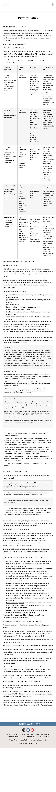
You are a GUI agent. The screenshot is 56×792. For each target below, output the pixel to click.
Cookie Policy (23, 740)
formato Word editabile (41, 678)
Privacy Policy (13, 740)
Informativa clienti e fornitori (38, 740)
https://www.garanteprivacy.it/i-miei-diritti (15, 617)
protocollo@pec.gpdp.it (43, 691)
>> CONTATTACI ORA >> (28, 724)
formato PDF (29, 678)
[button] (53, 4)
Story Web (34, 743)
